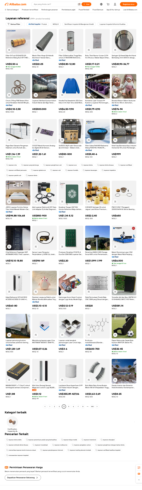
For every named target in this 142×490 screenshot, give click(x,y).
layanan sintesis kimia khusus (17, 445)
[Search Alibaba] (55, 4)
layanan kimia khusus (105, 165)
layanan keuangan (90, 170)
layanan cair (55, 170)
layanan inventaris (89, 440)
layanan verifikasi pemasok (16, 170)
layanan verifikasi (125, 165)
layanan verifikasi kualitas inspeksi (107, 450)
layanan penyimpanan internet (51, 450)
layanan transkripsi (40, 445)
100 (92, 406)
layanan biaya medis (69, 440)
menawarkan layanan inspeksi (17, 455)
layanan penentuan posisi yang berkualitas (41, 440)
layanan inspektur (109, 170)
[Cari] (86, 4)
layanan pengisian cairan (81, 445)
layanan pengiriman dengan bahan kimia (109, 445)
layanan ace (71, 165)
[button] (79, 4)
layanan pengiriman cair (52, 165)
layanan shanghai (108, 440)
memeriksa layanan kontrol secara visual (21, 450)
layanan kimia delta (14, 440)
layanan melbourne (59, 445)
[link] (139, 468)
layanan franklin (71, 170)
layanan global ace (38, 170)
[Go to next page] (97, 406)
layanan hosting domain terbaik (79, 450)
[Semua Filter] (14, 24)
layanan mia (11, 165)
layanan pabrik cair (13, 175)
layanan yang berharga (30, 165)
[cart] (108, 5)
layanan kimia (87, 165)
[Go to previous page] (45, 406)
